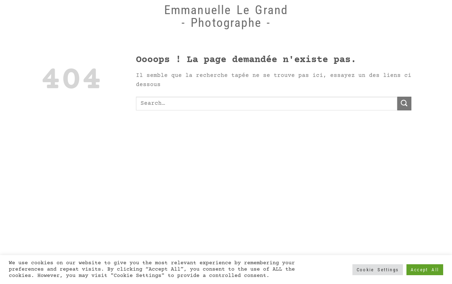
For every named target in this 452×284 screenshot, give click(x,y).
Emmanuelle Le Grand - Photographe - (226, 16)
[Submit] (404, 103)
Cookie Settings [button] (378, 269)
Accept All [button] (425, 269)
